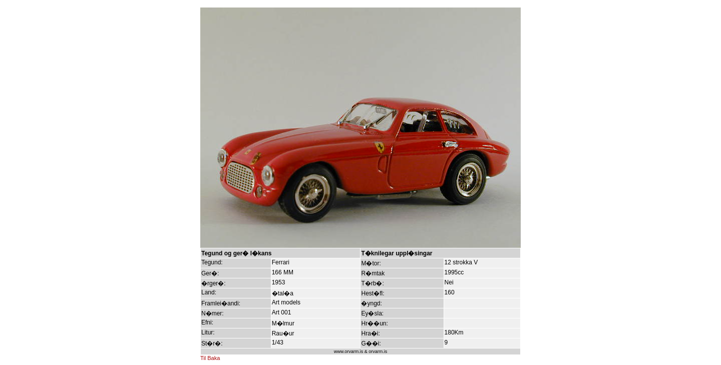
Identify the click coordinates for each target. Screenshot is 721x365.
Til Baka (210, 358)
